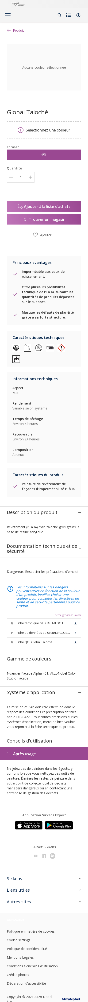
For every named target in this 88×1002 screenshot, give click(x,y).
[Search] (59, 15)
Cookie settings (18, 918)
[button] (78, 15)
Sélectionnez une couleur (44, 130)
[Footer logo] (19, 898)
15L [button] (44, 155)
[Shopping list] (69, 15)
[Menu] (8, 15)
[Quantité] (21, 177)
